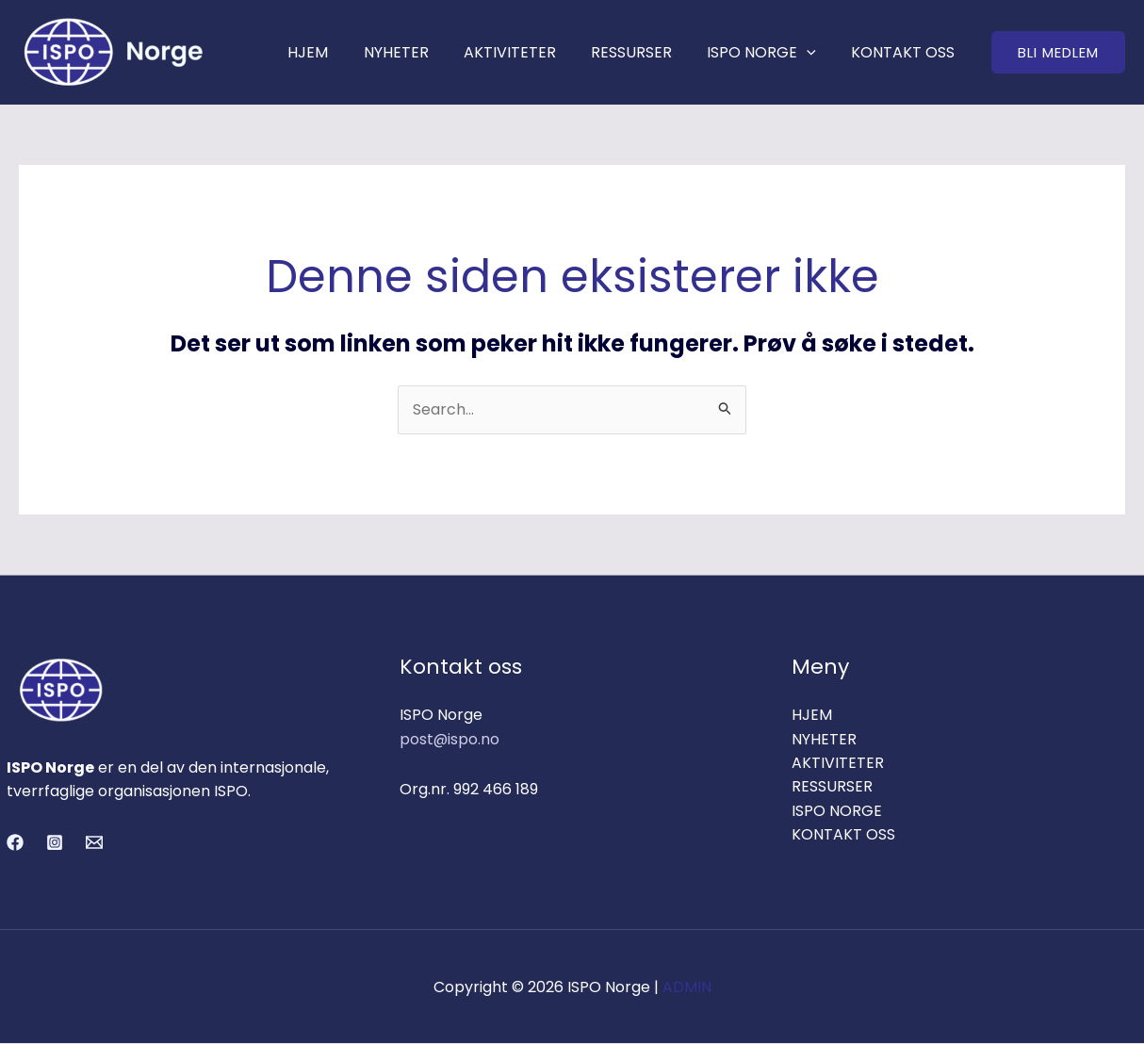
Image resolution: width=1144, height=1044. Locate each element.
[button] (1058, 52)
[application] (814, 52)
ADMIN (686, 987)
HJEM (335, 52)
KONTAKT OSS (905, 52)
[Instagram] (54, 843)
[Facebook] (15, 843)
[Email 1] (94, 843)
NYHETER (417, 52)
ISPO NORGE (769, 52)
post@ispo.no (450, 739)
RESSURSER (643, 52)
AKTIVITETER (527, 52)
